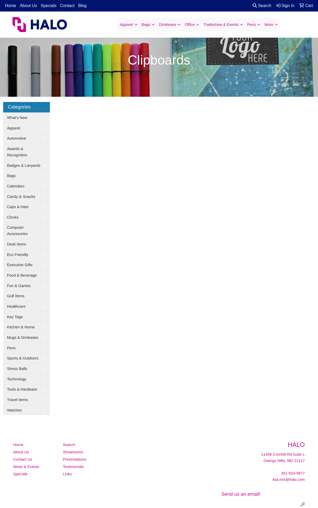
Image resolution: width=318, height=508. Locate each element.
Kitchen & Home (21, 327)
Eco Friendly (17, 255)
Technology (16, 379)
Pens (251, 24)
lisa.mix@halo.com (289, 479)
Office (190, 24)
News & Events (26, 467)
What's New (17, 118)
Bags (146, 24)
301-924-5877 (293, 473)
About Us (28, 5)
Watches (14, 410)
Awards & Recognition (17, 152)
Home (10, 5)
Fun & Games (19, 286)
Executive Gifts (20, 265)
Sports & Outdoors (23, 358)
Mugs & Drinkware (22, 337)
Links (67, 474)
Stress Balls (17, 369)
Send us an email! (240, 494)
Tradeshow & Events (221, 24)
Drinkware (167, 24)
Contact (67, 5)
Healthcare (16, 306)
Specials (48, 5)
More (268, 24)
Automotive (16, 138)
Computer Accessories (17, 230)
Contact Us (22, 459)
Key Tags (15, 317)
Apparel (126, 24)
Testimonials (73, 467)
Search (262, 5)
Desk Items (16, 244)
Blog (82, 5)
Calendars (16, 186)
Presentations (74, 459)
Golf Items (16, 296)
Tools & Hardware (22, 389)
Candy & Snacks (21, 197)
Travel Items (17, 400)
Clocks (13, 217)
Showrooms (73, 452)
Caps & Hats (17, 207)
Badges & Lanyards (24, 165)
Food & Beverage (22, 275)
